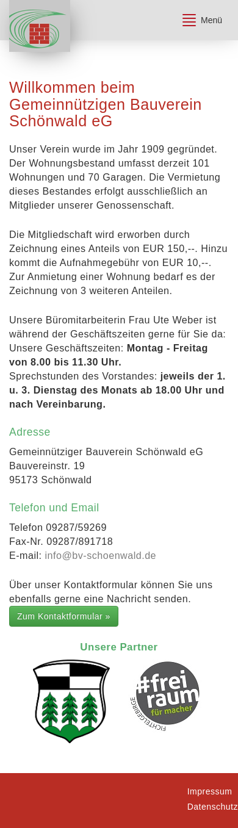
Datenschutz (212, 807)
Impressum (210, 791)
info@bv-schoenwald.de (101, 555)
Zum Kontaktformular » (63, 616)
